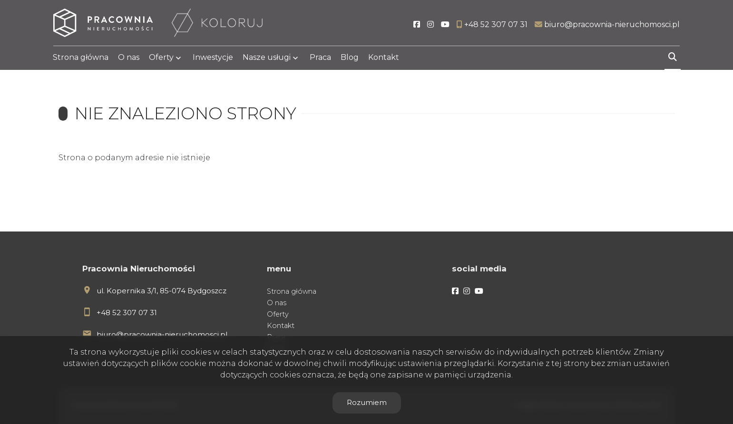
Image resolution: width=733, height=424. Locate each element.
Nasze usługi (267, 58)
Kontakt (383, 58)
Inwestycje (213, 58)
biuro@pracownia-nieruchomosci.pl (162, 334)
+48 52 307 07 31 (127, 312)
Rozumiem (367, 402)
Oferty (161, 58)
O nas (128, 58)
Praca (320, 58)
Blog (350, 58)
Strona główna (80, 58)
